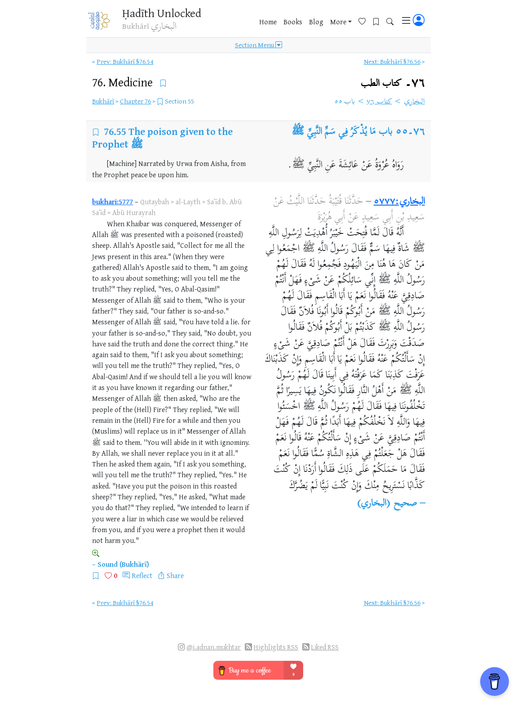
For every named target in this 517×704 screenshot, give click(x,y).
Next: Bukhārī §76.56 (392, 61)
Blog (316, 22)
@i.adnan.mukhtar (213, 647)
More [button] (338, 22)
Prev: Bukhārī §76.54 (125, 61)
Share (175, 575)
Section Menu (258, 46)
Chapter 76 (135, 101)
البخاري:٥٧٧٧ (399, 202)
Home (268, 22)
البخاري (414, 102)
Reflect (142, 575)
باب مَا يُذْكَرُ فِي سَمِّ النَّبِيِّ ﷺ (342, 132)
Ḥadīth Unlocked (161, 13)
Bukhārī (103, 101)
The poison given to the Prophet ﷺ (162, 138)
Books (292, 22)
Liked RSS (325, 647)
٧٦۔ (393, 83)
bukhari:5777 (112, 201)
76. (123, 82)
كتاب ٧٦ (379, 102)
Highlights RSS (275, 647)
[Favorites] (365, 20)
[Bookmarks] (379, 20)
